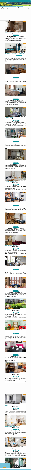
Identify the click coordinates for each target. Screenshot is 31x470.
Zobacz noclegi (19, 55)
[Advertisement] (15, 14)
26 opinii (19, 164)
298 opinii (21, 100)
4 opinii (20, 430)
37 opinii (19, 292)
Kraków (24, 64)
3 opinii (21, 36)
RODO (6, 466)
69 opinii (21, 228)
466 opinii (19, 356)
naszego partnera (19, 40)
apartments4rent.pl (29, 0)
